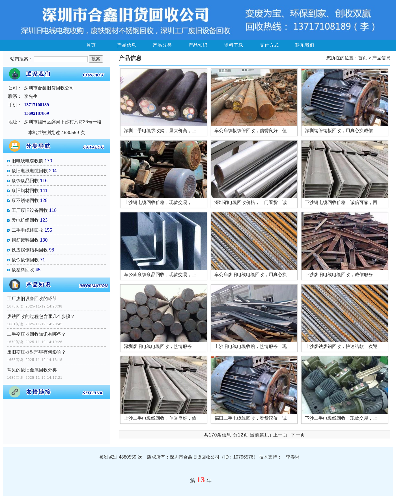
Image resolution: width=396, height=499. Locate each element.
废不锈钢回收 (25, 200)
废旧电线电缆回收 (30, 170)
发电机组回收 (25, 220)
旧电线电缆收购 (27, 160)
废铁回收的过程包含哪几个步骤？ (41, 316)
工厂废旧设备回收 (30, 210)
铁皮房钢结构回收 (30, 250)
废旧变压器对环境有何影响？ (36, 352)
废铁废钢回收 (25, 259)
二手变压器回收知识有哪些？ (36, 334)
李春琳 (293, 457)
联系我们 (305, 45)
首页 (91, 45)
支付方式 (269, 45)
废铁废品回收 (25, 180)
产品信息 (126, 45)
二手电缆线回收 (27, 230)
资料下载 (233, 45)
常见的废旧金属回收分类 (32, 369)
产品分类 (162, 45)
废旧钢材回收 (25, 190)
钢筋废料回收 (25, 240)
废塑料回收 (23, 269)
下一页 (298, 435)
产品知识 (198, 45)
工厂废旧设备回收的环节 (32, 298)
